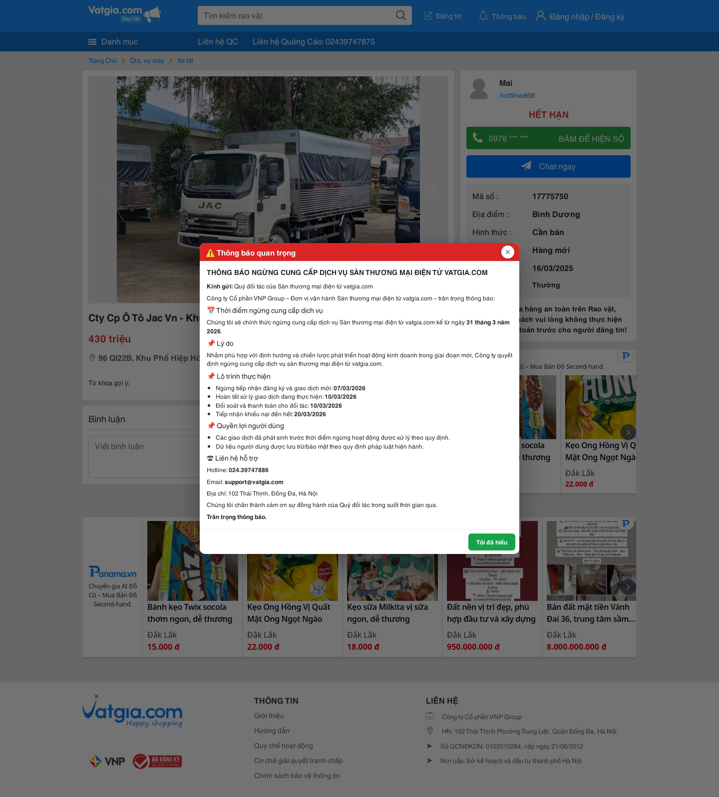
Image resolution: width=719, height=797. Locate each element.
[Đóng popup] (507, 252)
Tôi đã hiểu (491, 541)
